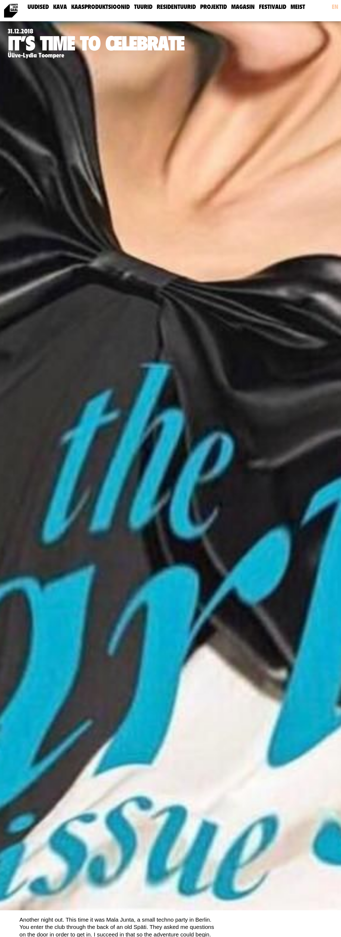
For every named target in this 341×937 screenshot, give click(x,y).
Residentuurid (176, 7)
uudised (38, 7)
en (335, 7)
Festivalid (272, 7)
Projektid (213, 7)
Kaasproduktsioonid (100, 7)
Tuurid (143, 7)
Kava (60, 7)
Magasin (243, 7)
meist (298, 7)
